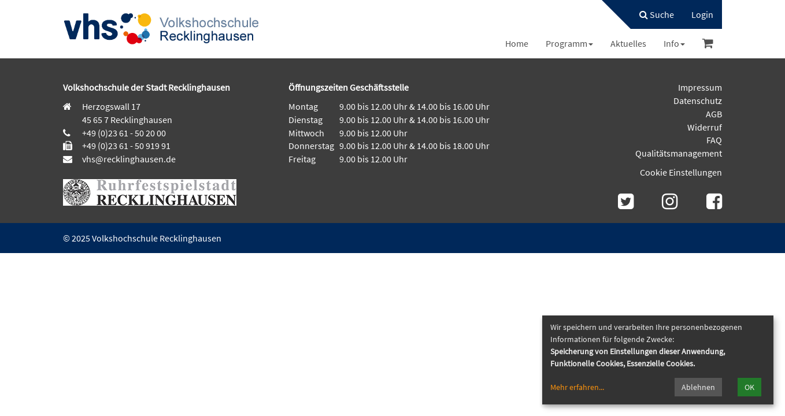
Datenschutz (697, 100)
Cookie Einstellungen (681, 172)
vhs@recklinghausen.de (128, 159)
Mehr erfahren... (577, 387)
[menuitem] (651, 14)
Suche (656, 14)
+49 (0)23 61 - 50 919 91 (126, 145)
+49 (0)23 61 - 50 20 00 (124, 133)
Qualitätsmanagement (678, 153)
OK (749, 387)
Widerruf (704, 127)
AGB (714, 114)
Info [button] (674, 43)
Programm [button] (569, 43)
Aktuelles (628, 43)
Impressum (700, 87)
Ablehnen (698, 387)
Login (702, 14)
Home (516, 43)
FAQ (714, 140)
